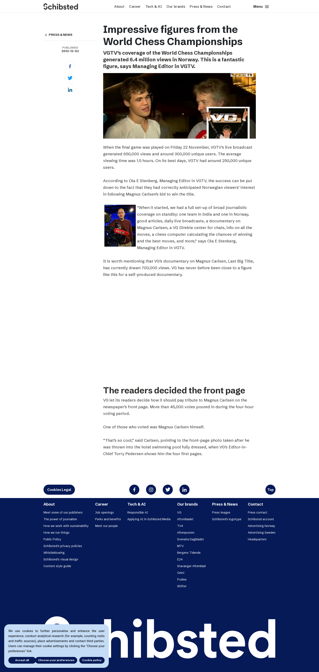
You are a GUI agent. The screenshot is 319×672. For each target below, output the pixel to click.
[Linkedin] (70, 90)
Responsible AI (137, 512)
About (119, 6)
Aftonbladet (185, 519)
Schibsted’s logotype (226, 519)
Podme (182, 579)
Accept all (20, 660)
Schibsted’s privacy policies (63, 546)
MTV (180, 546)
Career (135, 6)
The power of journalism (60, 519)
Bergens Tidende (189, 553)
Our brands (176, 6)
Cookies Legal (59, 490)
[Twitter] (70, 78)
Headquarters (257, 539)
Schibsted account (261, 519)
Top (270, 490)
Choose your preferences (56, 660)
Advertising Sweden (261, 532)
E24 (180, 559)
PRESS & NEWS (58, 35)
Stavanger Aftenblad (191, 566)
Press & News (201, 6)
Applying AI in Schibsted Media (148, 519)
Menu (261, 6)
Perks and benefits (108, 519)
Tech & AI (153, 6)
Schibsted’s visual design (61, 559)
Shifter (182, 586)
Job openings (104, 512)
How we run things (56, 532)
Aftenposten (185, 532)
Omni (180, 573)
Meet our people (106, 526)
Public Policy (52, 539)
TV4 (180, 526)
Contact (224, 6)
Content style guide (57, 566)
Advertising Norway (261, 526)
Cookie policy (92, 660)
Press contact (257, 512)
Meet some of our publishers (63, 512)
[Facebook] (70, 66)
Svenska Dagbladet (190, 539)
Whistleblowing (54, 553)
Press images (221, 512)
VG (179, 512)
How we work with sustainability (66, 526)
